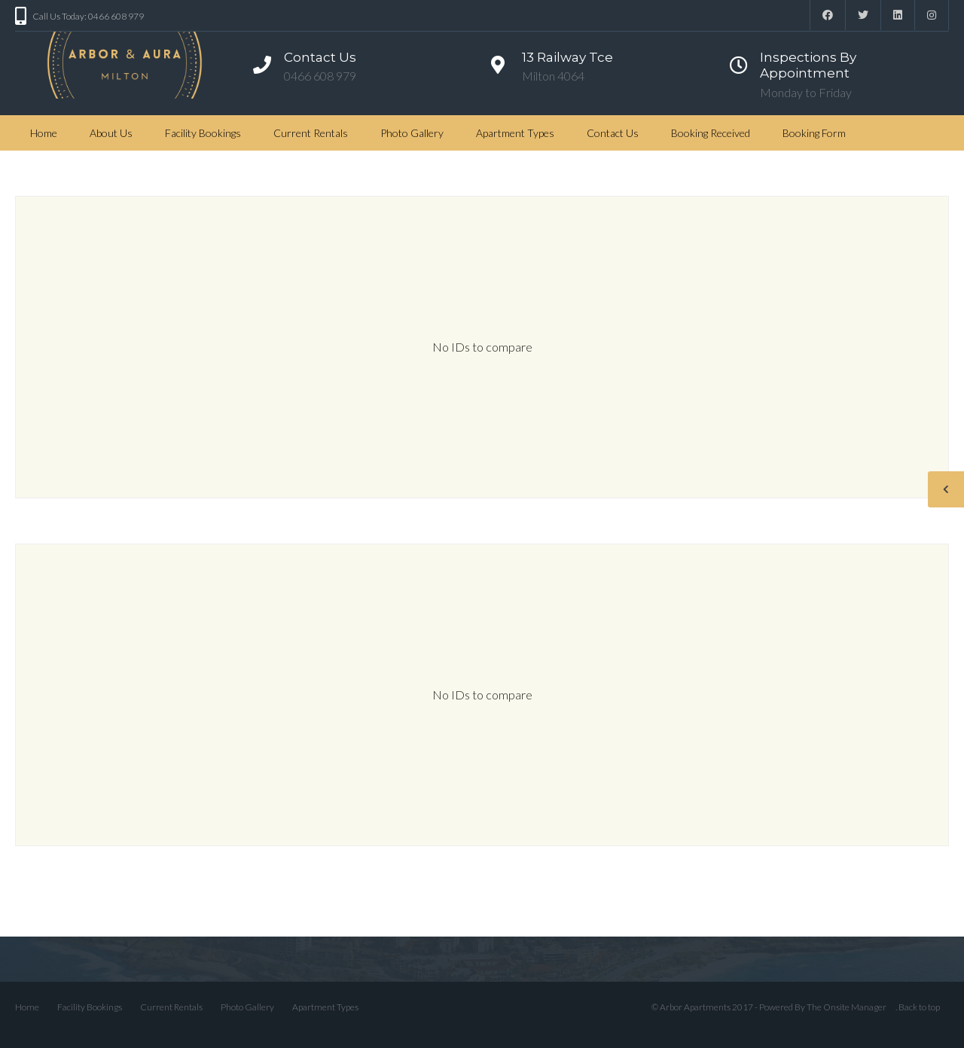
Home (43, 132)
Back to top (919, 1007)
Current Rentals (310, 132)
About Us (111, 132)
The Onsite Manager (846, 1007)
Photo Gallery (412, 132)
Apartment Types (515, 132)
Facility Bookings (203, 132)
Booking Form (814, 132)
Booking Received (710, 132)
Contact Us (613, 132)
